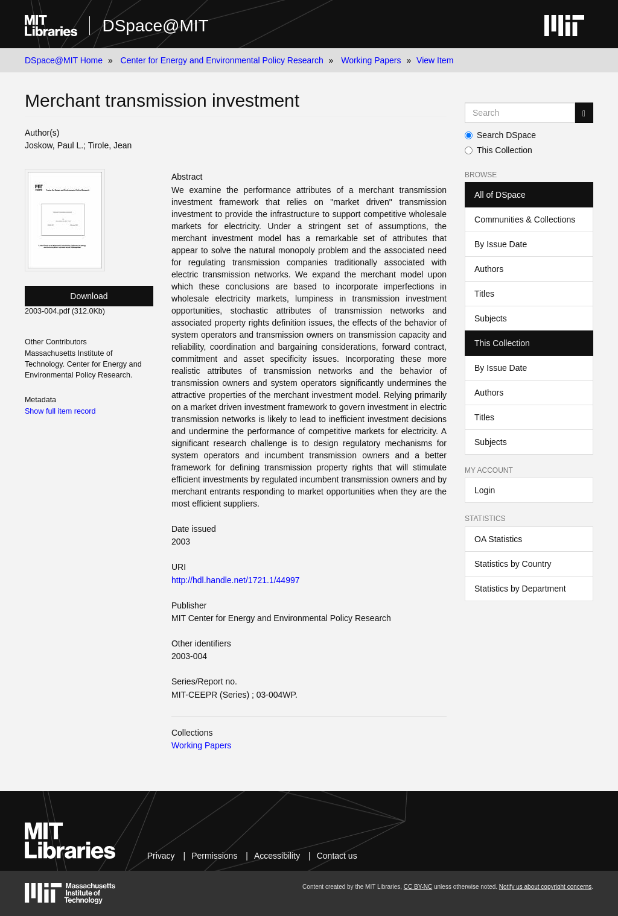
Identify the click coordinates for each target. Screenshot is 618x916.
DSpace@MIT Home (64, 60)
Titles (484, 293)
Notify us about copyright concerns (545, 886)
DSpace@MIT (155, 25)
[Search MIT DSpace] (520, 113)
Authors (488, 269)
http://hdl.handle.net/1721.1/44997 (235, 580)
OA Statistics (498, 539)
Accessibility (277, 856)
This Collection (498, 150)
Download (88, 296)
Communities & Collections (524, 219)
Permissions (214, 856)
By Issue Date (500, 244)
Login (484, 490)
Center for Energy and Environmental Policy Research (222, 60)
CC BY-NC (418, 886)
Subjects (490, 318)
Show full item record (60, 411)
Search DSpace (500, 135)
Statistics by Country (513, 564)
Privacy (161, 856)
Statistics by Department (520, 588)
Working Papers (371, 60)
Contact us (337, 856)
